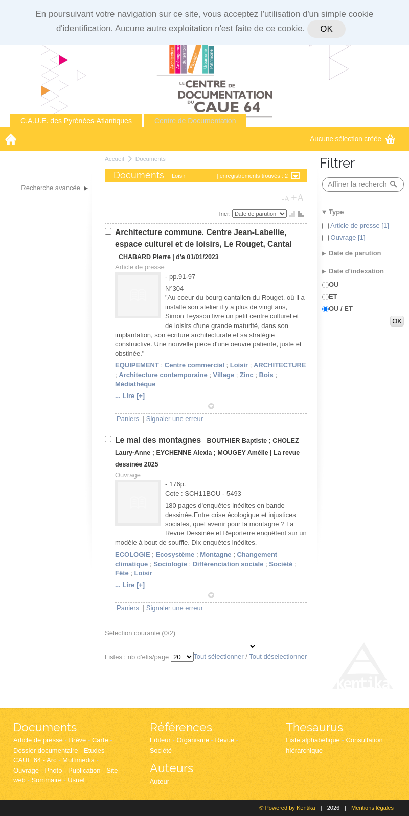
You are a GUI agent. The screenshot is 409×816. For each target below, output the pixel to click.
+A (297, 197)
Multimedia (78, 760)
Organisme (192, 740)
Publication (84, 770)
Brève (77, 740)
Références (181, 727)
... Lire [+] (130, 396)
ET (333, 296)
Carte (100, 740)
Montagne (215, 554)
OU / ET (341, 308)
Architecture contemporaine (163, 375)
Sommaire (46, 780)
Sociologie (170, 564)
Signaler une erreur (174, 419)
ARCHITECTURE (280, 365)
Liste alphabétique (313, 740)
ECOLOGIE (132, 554)
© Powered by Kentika (287, 808)
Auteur (159, 781)
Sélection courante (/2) (140, 633)
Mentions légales (372, 808)
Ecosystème (174, 554)
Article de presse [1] (359, 225)
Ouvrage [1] (347, 237)
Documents (150, 158)
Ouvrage (26, 770)
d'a (180, 257)
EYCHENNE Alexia (184, 452)
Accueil (114, 158)
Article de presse (38, 740)
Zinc (247, 375)
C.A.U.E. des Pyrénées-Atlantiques (76, 120)
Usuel (75, 780)
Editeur (160, 740)
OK (326, 29)
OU (334, 284)
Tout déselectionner (278, 656)
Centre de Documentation (195, 120)
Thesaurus (314, 727)
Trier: (225, 214)
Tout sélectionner (218, 656)
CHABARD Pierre (145, 257)
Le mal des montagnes (159, 440)
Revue (225, 740)
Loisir (239, 365)
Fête (122, 573)
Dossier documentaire (45, 750)
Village (223, 375)
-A (286, 199)
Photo (53, 770)
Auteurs (171, 768)
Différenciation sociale (228, 564)
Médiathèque (135, 384)
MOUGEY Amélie (243, 452)
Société (280, 564)
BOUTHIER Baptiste (237, 441)
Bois (266, 375)
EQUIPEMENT (137, 365)
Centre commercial (194, 365)
